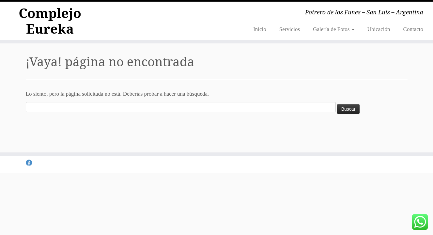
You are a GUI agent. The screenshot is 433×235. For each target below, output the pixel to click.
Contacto (413, 29)
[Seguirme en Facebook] (31, 163)
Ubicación (378, 29)
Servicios (289, 29)
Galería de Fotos (333, 29)
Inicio (259, 29)
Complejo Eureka (50, 21)
